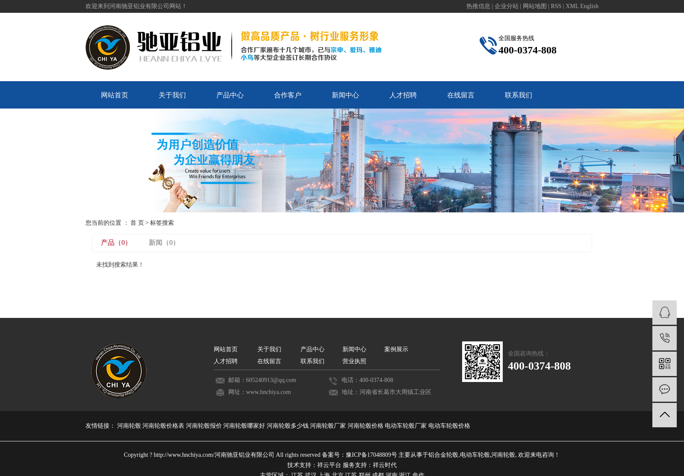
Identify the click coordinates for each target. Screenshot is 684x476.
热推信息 (478, 6)
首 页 (137, 223)
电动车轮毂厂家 (406, 426)
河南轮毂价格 (366, 426)
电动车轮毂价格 (449, 426)
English (589, 6)
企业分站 (507, 6)
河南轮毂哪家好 (245, 426)
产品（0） (116, 242)
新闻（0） (164, 242)
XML (572, 6)
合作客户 (287, 95)
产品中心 (230, 95)
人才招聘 (403, 95)
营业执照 (354, 361)
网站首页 (114, 95)
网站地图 (535, 6)
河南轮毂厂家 (329, 426)
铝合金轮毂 (443, 455)
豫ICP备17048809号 (371, 455)
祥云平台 (329, 465)
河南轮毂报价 (205, 426)
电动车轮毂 (475, 455)
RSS (556, 6)
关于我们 (172, 95)
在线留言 (461, 95)
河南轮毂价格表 (164, 426)
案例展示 (396, 349)
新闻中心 (345, 95)
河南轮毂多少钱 (288, 426)
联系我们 (518, 95)
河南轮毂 (130, 426)
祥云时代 (385, 465)
